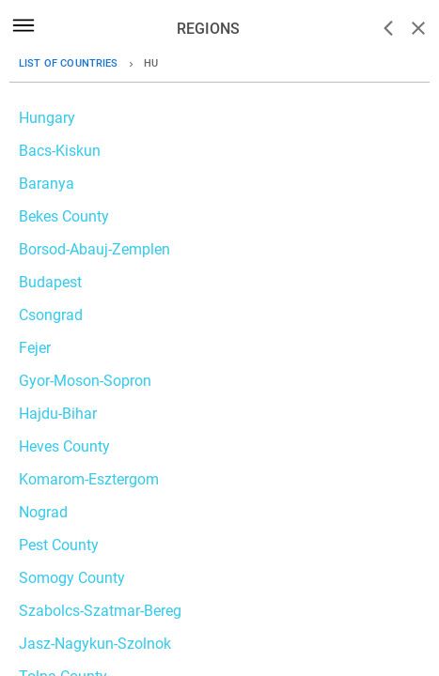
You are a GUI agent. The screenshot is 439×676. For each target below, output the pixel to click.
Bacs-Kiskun (60, 151)
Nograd (43, 512)
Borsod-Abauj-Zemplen (94, 249)
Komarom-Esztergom (89, 479)
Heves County (64, 446)
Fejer (35, 348)
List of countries (68, 63)
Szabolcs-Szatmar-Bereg (100, 611)
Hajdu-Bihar (58, 413)
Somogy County (72, 578)
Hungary (47, 118)
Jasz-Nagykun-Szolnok (95, 644)
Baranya (46, 183)
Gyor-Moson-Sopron (85, 381)
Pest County (59, 545)
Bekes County (64, 216)
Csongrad (51, 315)
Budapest (50, 282)
